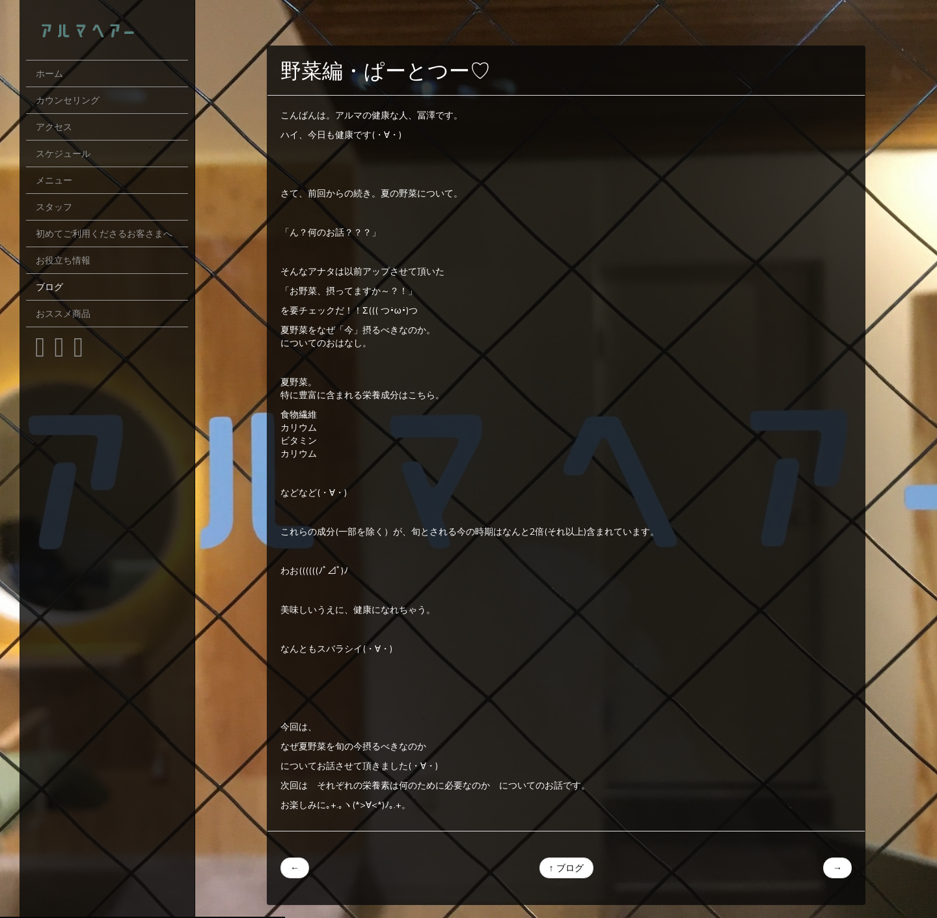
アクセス (54, 127)
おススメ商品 (63, 313)
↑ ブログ (566, 868)
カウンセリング (68, 100)
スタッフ (54, 207)
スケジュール (63, 153)
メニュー (54, 180)
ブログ (49, 287)
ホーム (49, 73)
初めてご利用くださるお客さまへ (104, 233)
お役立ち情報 (63, 260)
